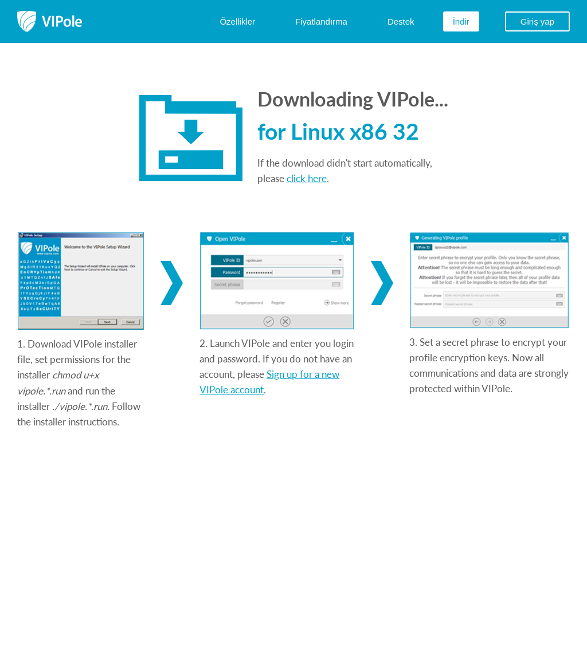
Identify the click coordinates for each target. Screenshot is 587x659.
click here (307, 178)
